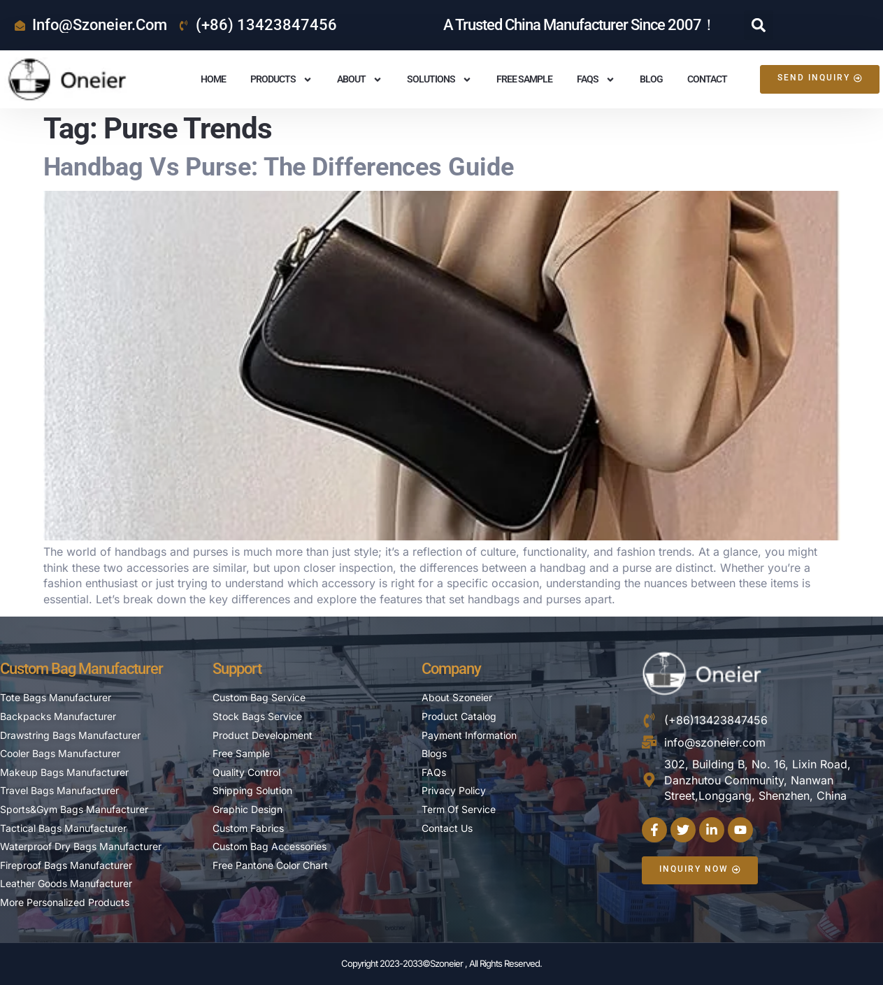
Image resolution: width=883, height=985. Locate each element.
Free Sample (524, 79)
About (359, 80)
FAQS (596, 80)
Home (213, 79)
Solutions (439, 80)
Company (451, 668)
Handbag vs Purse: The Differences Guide (278, 167)
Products (281, 80)
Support (237, 668)
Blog (651, 79)
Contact (707, 79)
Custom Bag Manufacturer (81, 668)
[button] (758, 25)
